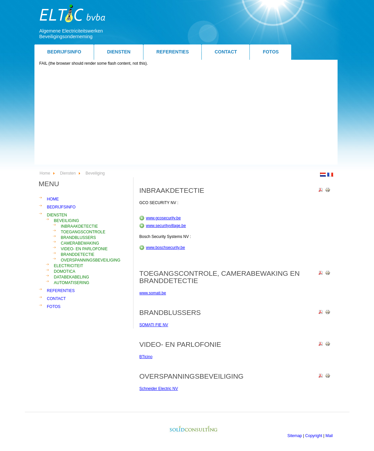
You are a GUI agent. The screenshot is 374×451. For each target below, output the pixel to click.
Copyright (313, 435)
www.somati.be (152, 293)
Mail (329, 435)
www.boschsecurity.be (165, 247)
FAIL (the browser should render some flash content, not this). (93, 63)
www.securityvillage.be (166, 225)
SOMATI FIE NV (153, 325)
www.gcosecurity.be (163, 218)
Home (45, 173)
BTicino (146, 356)
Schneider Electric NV (158, 388)
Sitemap (295, 435)
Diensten (68, 173)
